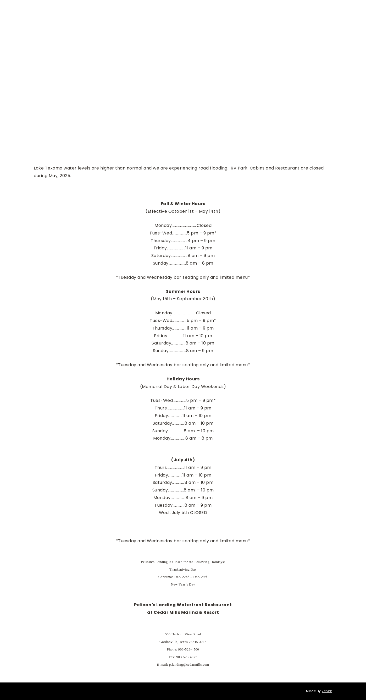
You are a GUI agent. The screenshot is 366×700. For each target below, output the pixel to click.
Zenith (327, 691)
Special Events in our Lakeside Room (152, 8)
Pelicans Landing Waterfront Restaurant (293, 8)
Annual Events (208, 8)
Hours (103, 8)
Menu (84, 8)
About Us (238, 8)
